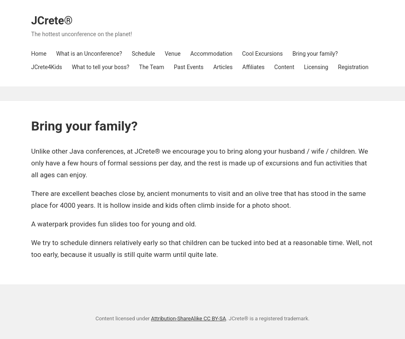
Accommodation (211, 53)
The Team (151, 67)
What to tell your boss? (100, 67)
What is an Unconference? (89, 53)
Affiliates (253, 67)
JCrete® (52, 20)
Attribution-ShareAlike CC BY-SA (188, 318)
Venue (173, 53)
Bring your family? (315, 53)
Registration (353, 67)
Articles (223, 67)
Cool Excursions (262, 53)
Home (39, 53)
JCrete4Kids (46, 67)
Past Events (189, 67)
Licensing (316, 67)
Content (284, 67)
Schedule (143, 53)
